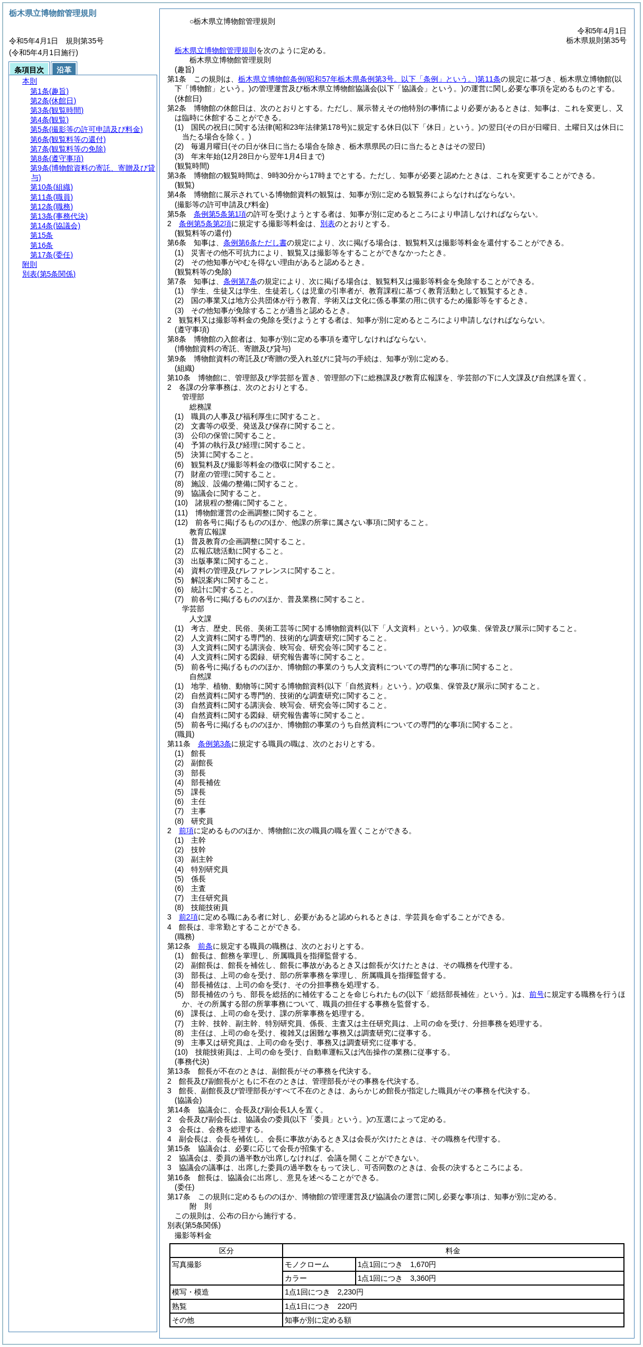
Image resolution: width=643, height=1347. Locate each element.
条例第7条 (240, 281)
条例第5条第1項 (220, 214)
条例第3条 (215, 743)
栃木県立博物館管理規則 (215, 50)
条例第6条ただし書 (255, 242)
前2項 (188, 917)
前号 (536, 994)
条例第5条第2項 (205, 223)
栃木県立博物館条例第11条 (369, 79)
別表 (327, 223)
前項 (186, 830)
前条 (205, 946)
